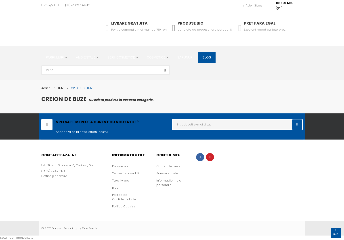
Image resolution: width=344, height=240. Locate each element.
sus (336, 232)
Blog (115, 188)
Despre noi (120, 166)
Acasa (45, 88)
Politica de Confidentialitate (124, 197)
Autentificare (252, 5)
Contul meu (168, 155)
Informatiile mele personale (168, 182)
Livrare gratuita (129, 23)
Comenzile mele (168, 166)
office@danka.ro (54, 5)
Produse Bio (190, 23)
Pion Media (90, 228)
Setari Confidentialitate (17, 238)
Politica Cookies (123, 206)
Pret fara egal (259, 23)
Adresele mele (167, 173)
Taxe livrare (120, 180)
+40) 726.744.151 (79, 5)
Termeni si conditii (125, 173)
